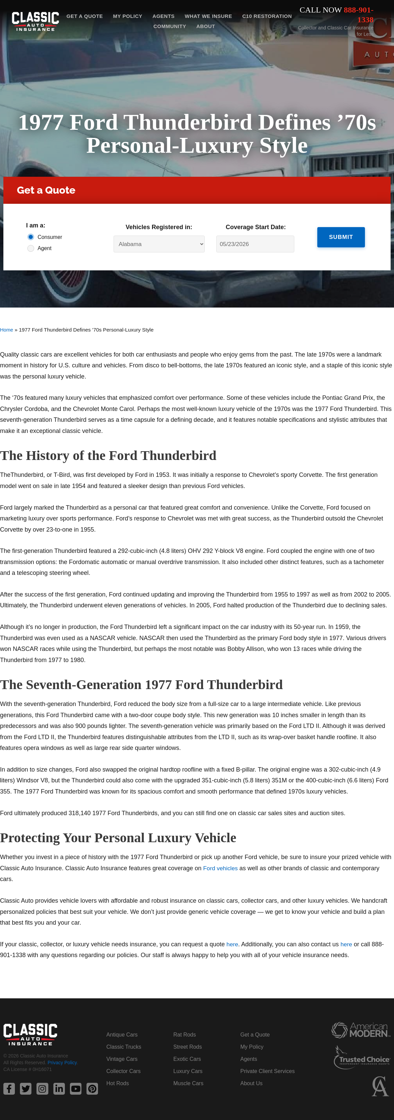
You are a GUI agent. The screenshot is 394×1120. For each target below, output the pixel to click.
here (232, 944)
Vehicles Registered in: (159, 227)
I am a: (35, 225)
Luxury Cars (187, 1071)
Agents (163, 16)
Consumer (50, 237)
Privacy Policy (62, 1063)
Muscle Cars (188, 1083)
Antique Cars (122, 1035)
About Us (251, 1083)
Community (169, 26)
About (205, 26)
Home (7, 330)
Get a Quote (85, 16)
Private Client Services (267, 1071)
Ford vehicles (221, 868)
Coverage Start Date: (256, 227)
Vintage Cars (122, 1059)
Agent (44, 248)
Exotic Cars (187, 1059)
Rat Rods (184, 1035)
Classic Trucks (123, 1047)
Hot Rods (117, 1083)
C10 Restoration (267, 16)
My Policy (128, 16)
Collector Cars (123, 1071)
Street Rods (187, 1047)
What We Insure (208, 16)
